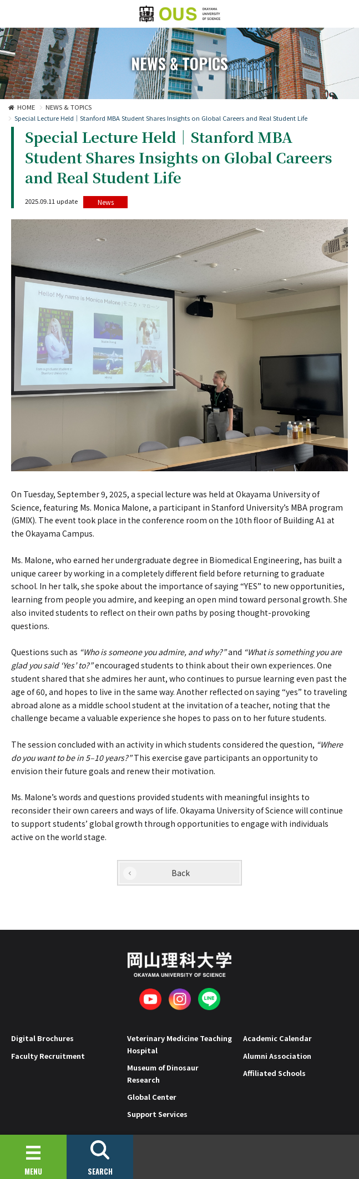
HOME (26, 106)
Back (180, 872)
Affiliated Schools (274, 1073)
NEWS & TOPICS (68, 106)
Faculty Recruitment (48, 1056)
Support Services (157, 1114)
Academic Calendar (277, 1038)
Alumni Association (277, 1056)
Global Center (151, 1097)
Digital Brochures (42, 1038)
